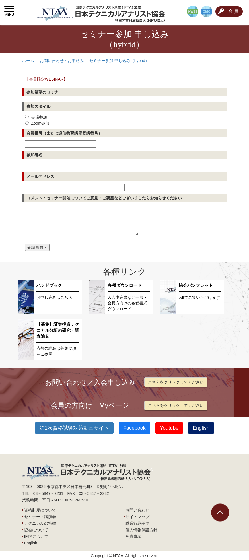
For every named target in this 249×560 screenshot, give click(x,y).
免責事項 (133, 536)
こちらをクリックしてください (176, 382)
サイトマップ (137, 516)
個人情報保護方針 (141, 530)
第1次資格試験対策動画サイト (74, 428)
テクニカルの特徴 (40, 523)
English (201, 428)
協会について (36, 530)
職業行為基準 (137, 523)
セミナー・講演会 (40, 516)
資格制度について (40, 510)
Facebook (134, 428)
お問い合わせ (137, 510)
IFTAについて (36, 536)
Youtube (169, 428)
